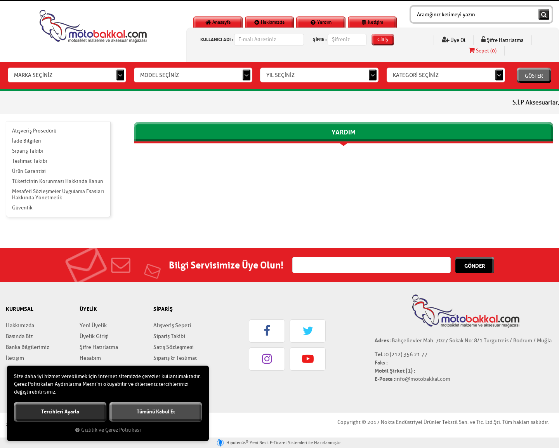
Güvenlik (22, 207)
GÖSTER (534, 76)
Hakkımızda (269, 22)
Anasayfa (218, 22)
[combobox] (67, 75)
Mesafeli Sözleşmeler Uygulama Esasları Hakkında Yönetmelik (58, 194)
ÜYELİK (88, 308)
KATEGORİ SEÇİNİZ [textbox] (416, 75)
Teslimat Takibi (29, 161)
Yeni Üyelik (93, 325)
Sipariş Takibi (27, 151)
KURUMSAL (19, 308)
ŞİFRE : (319, 39)
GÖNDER (474, 265)
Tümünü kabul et (156, 411)
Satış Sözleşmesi (173, 347)
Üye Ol (453, 40)
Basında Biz (19, 336)
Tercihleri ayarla (60, 411)
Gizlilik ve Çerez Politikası (108, 430)
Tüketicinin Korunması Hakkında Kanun (57, 181)
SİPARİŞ (163, 308)
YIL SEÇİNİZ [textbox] (280, 75)
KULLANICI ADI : (216, 39)
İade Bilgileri (27, 141)
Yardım (321, 22)
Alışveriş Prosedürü (34, 130)
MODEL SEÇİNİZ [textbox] (159, 75)
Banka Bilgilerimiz (27, 347)
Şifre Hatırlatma (502, 40)
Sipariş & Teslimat (175, 358)
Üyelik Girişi (94, 336)
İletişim (372, 22)
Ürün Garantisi (29, 171)
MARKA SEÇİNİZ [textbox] (33, 75)
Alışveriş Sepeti (172, 325)
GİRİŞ (382, 40)
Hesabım (90, 358)
